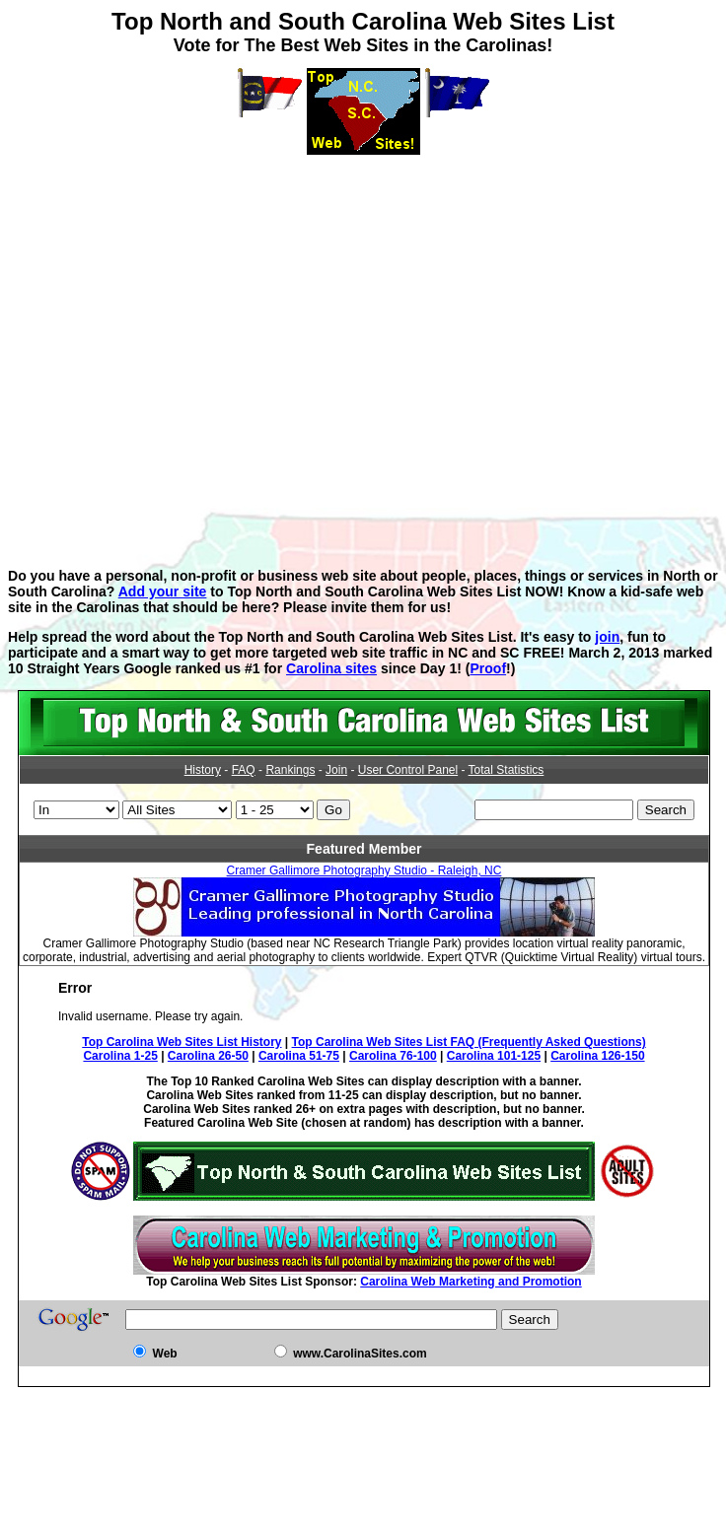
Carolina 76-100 (393, 1056)
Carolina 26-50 (208, 1056)
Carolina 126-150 (597, 1056)
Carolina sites (331, 668)
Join (336, 770)
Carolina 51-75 (298, 1056)
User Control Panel (408, 770)
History (202, 770)
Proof (488, 668)
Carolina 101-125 (494, 1056)
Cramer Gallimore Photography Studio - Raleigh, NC (364, 870)
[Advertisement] (359, 348)
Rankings (290, 770)
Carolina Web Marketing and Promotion (470, 1281)
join (607, 637)
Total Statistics (506, 770)
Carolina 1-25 (120, 1056)
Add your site (162, 591)
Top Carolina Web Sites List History (181, 1042)
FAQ (243, 770)
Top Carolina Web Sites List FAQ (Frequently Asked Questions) (469, 1042)
